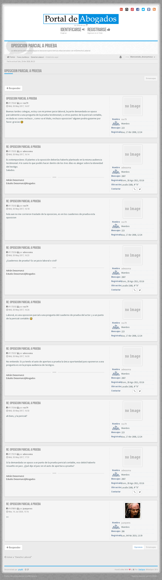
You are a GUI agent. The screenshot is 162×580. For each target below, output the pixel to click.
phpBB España (31, 576)
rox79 (25, 103)
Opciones (138, 547)
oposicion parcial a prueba (21, 98)
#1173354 (12, 252)
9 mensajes (151, 78)
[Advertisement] (81, 64)
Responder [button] (13, 88)
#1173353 (12, 205)
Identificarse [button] (73, 30)
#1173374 (12, 454)
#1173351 (12, 151)
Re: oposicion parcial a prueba (23, 147)
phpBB (20, 570)
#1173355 (12, 306)
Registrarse (98, 30)
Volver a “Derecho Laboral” (18, 557)
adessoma (28, 151)
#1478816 (12, 508)
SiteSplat (142, 570)
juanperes (27, 508)
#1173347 (12, 103)
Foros (12, 57)
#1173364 (12, 407)
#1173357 (12, 353)
